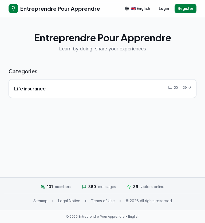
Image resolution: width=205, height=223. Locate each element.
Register (185, 8)
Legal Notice (69, 200)
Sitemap (40, 200)
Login (164, 8)
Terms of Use (103, 200)
